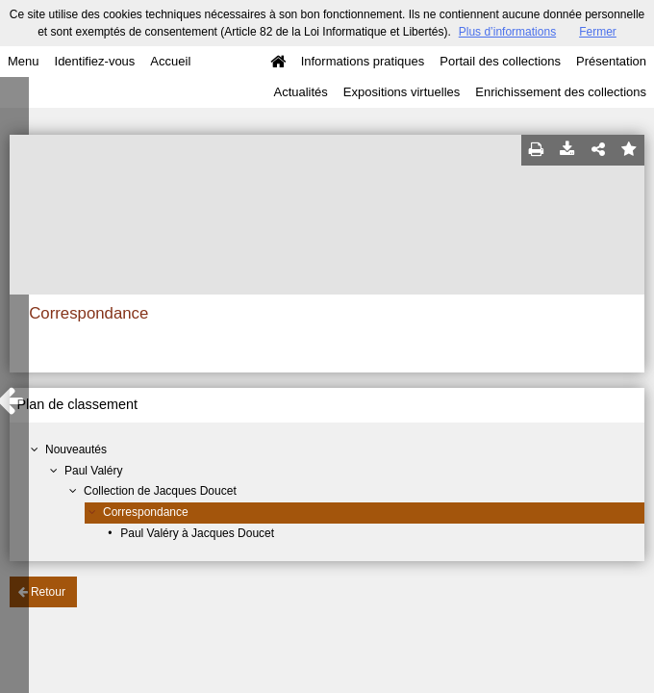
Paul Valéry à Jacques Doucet (197, 533)
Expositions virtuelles (401, 92)
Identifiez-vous (95, 61)
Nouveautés (76, 449)
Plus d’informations (507, 31)
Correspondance (146, 512)
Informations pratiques (363, 61)
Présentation (611, 61)
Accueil (170, 61)
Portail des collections (500, 61)
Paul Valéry (93, 470)
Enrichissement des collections (560, 92)
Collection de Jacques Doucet (160, 491)
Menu (23, 61)
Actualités (300, 92)
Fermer (597, 31)
